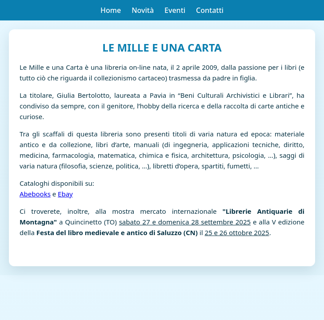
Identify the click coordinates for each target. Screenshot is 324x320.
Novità (143, 10)
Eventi (174, 10)
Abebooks (35, 193)
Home (110, 10)
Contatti (210, 10)
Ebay (65, 193)
